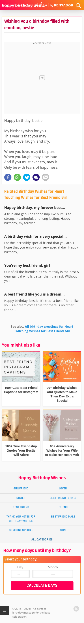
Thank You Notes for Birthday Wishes (20, 519)
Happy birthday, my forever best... (34, 207)
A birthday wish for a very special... (35, 236)
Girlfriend (20, 488)
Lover (63, 488)
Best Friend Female (63, 498)
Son (63, 530)
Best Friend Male (63, 517)
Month (53, 567)
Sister (21, 498)
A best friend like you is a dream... (34, 294)
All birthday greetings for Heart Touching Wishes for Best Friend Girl (43, 328)
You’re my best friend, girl (27, 265)
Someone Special (21, 530)
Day (20, 567)
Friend (63, 507)
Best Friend (21, 507)
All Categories (42, 540)
